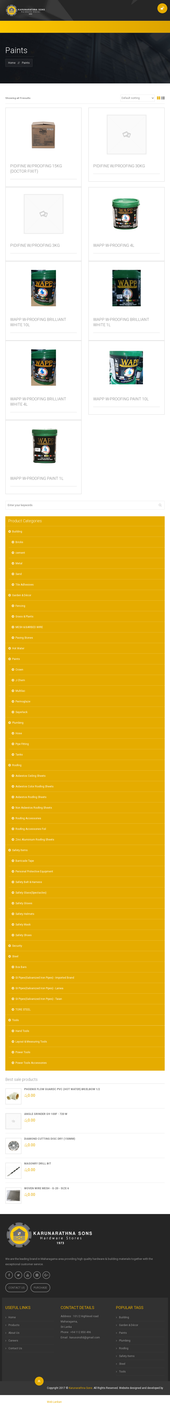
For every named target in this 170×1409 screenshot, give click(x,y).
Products (13, 1325)
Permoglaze (22, 701)
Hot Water (18, 648)
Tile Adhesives (24, 584)
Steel (15, 956)
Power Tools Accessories (31, 1062)
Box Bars (21, 967)
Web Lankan (54, 1401)
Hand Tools (22, 1031)
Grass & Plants (24, 616)
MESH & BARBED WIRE (29, 627)
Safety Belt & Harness (28, 882)
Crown (19, 669)
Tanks (19, 754)
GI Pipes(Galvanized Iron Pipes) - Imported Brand (44, 977)
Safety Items (20, 850)
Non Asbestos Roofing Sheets (33, 807)
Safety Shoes (23, 935)
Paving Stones (24, 637)
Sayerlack (21, 712)
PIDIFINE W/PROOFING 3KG (35, 245)
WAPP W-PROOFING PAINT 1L (37, 478)
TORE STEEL (23, 1009)
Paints (16, 659)
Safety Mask (23, 924)
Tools (15, 1020)
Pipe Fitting (22, 744)
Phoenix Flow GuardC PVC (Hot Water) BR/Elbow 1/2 (62, 1089)
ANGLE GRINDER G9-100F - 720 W (45, 1114)
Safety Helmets (24, 914)
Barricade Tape (24, 860)
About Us (13, 1332)
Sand (18, 574)
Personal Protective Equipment (34, 871)
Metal (18, 563)
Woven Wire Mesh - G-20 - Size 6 (46, 1188)
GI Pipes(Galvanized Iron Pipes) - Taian (38, 998)
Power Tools (22, 1052)
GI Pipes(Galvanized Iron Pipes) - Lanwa (39, 988)
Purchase (40, 1287)
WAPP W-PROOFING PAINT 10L (121, 399)
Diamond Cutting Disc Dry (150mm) (49, 1138)
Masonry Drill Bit (37, 1163)
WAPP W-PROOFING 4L (113, 245)
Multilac (20, 690)
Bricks (19, 542)
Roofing (16, 765)
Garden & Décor (21, 595)
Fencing (20, 605)
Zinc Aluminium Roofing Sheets (34, 839)
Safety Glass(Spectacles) (30, 892)
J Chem (20, 680)
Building (17, 531)
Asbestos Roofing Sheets (30, 797)
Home (11, 62)
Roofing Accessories (28, 818)
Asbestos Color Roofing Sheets (34, 786)
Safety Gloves (23, 903)
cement (20, 552)
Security (17, 945)
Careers (13, 1340)
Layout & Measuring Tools (31, 1041)
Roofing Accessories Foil (30, 829)
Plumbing (17, 722)
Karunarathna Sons (80, 1388)
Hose (18, 733)
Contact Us (16, 1287)
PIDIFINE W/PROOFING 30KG (119, 166)
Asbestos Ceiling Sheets (30, 775)
